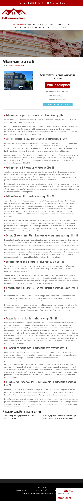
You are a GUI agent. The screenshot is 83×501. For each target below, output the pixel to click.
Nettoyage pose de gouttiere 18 (54, 27)
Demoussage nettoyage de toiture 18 (41, 24)
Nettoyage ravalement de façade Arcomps (60, 416)
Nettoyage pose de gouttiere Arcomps (59, 418)
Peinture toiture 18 (65, 24)
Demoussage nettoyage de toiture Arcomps (20, 416)
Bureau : (30, 3)
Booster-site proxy (55, 493)
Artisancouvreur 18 (18, 24)
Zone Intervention (41, 487)
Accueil (5, 65)
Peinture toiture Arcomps (13, 418)
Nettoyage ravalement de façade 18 (28, 27)
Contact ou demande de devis (57, 104)
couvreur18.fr (24, 490)
